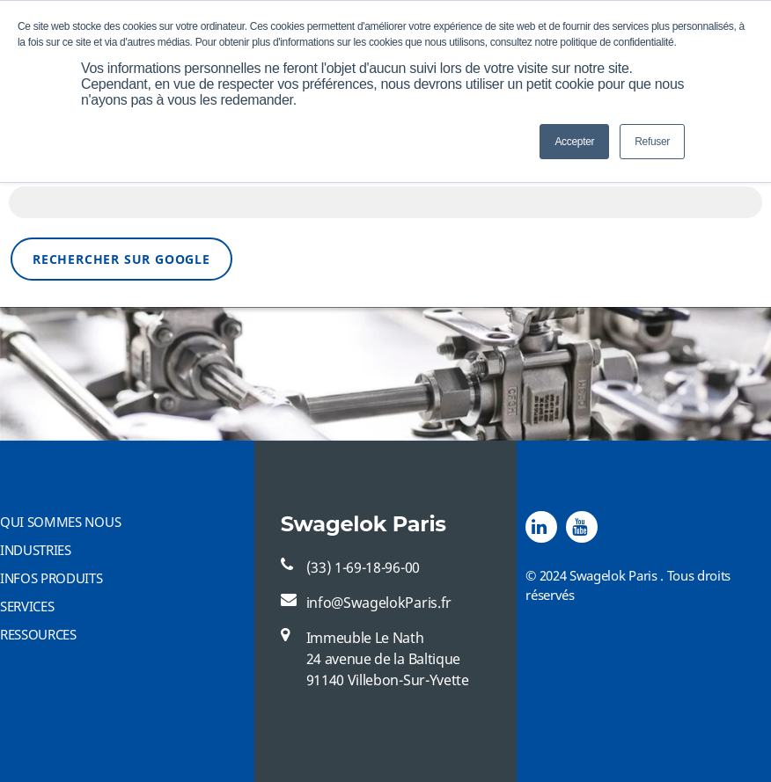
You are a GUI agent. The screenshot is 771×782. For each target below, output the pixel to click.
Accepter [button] (574, 141)
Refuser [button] (652, 141)
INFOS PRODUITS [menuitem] (51, 578)
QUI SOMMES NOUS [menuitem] (60, 521)
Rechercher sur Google (121, 259)
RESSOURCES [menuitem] (38, 634)
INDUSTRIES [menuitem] (35, 550)
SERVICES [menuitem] (27, 606)
